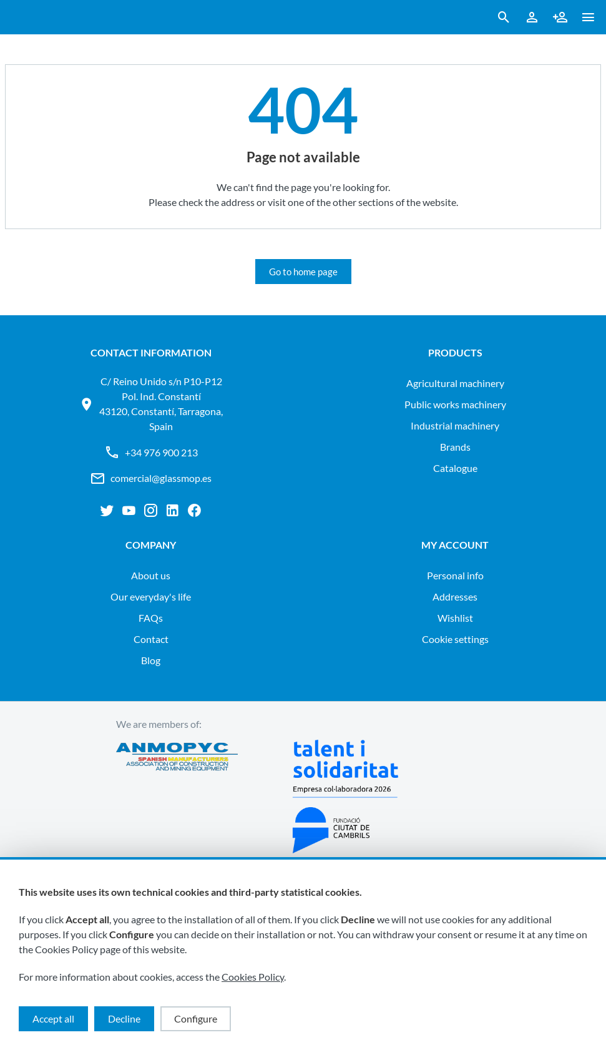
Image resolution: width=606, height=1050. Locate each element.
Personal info (455, 575)
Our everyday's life (150, 596)
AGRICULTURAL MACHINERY (455, 383)
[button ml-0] (588, 19)
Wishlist (455, 618)
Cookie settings (455, 639)
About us (150, 575)
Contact (151, 639)
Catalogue (455, 468)
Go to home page (303, 271)
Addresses (455, 596)
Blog (150, 660)
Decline (124, 1018)
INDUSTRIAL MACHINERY (455, 425)
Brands (455, 447)
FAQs (151, 618)
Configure (195, 1018)
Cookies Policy (253, 977)
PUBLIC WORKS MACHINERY (455, 404)
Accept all (53, 1018)
